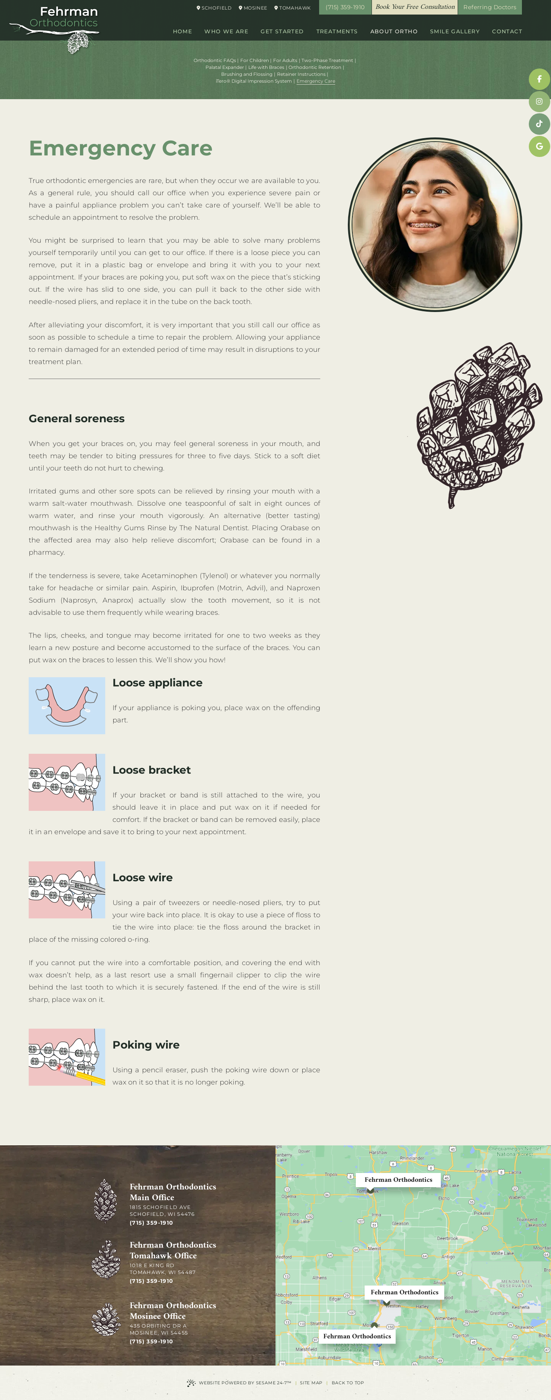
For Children (254, 60)
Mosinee (253, 8)
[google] (539, 146)
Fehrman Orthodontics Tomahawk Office (173, 1251)
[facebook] (539, 79)
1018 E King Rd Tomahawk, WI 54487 (163, 1268)
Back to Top (348, 1382)
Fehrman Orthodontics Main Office (173, 1193)
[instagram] (539, 102)
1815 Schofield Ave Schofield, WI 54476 (162, 1210)
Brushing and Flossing (246, 74)
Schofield (214, 8)
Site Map (311, 1382)
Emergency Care (316, 81)
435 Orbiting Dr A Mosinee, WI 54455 (159, 1329)
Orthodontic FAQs (215, 60)
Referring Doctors (490, 7)
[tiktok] (539, 124)
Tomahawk (292, 8)
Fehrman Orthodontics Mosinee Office (173, 1311)
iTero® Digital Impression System (254, 81)
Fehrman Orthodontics (398, 1180)
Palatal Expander (224, 67)
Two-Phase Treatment (327, 60)
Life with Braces (266, 67)
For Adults (285, 60)
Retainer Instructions (301, 74)
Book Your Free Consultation (415, 7)
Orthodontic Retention (315, 67)
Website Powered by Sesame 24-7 (239, 1383)
